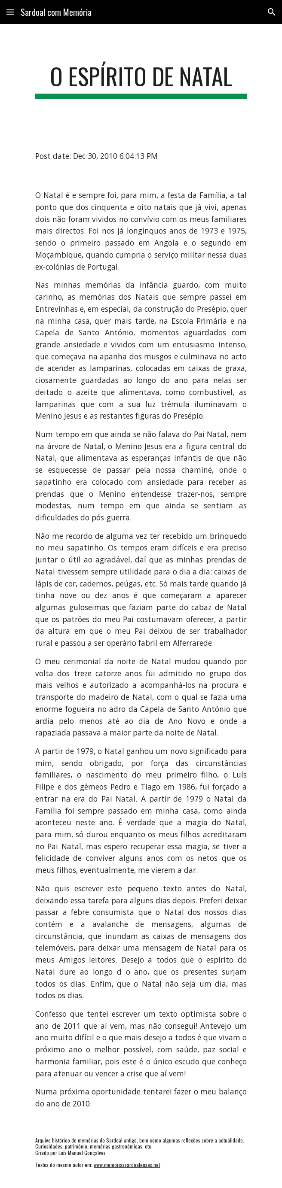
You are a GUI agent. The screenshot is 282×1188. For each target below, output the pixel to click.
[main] (141, 80)
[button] (10, 12)
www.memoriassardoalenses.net (127, 1164)
